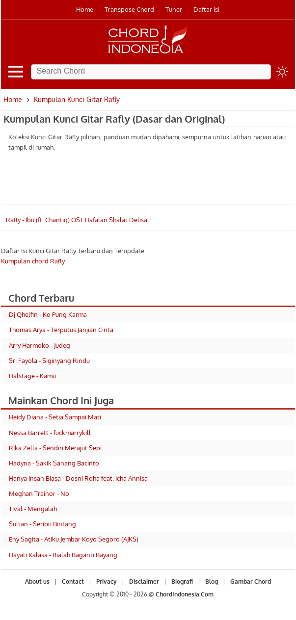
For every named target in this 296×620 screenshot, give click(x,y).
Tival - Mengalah (33, 509)
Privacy (106, 581)
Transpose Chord (129, 9)
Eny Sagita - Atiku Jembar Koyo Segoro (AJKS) (73, 539)
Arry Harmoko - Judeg (39, 345)
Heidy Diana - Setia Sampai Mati (55, 417)
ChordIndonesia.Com (185, 594)
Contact (73, 581)
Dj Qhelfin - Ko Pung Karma (48, 314)
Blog (211, 581)
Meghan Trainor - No (39, 493)
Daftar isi (206, 9)
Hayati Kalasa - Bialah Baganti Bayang (63, 555)
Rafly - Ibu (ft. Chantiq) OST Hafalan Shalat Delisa (76, 220)
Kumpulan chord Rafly (33, 261)
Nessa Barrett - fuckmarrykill (50, 433)
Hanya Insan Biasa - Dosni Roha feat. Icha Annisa (78, 478)
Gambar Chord (250, 581)
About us (37, 581)
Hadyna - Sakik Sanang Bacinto (54, 463)
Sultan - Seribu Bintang (42, 524)
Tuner (173, 9)
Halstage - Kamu (32, 376)
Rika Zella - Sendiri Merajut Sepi (55, 448)
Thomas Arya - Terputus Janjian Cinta (61, 330)
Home (84, 9)
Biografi (182, 581)
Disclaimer (144, 581)
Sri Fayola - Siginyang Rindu (49, 360)
